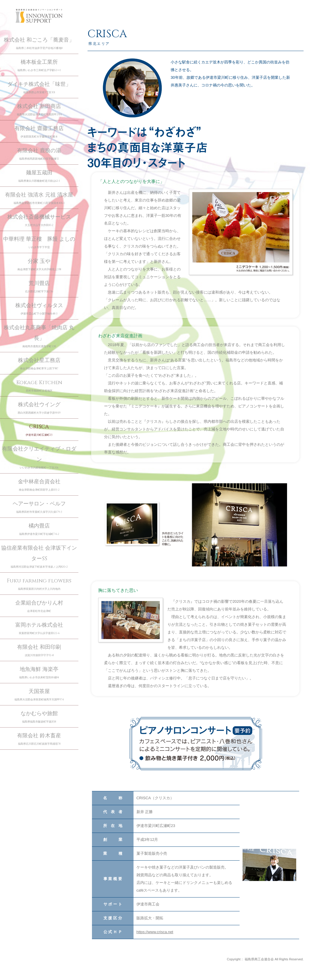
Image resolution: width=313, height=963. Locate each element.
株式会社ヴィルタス (39, 309)
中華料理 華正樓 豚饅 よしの (39, 242)
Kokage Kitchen (39, 386)
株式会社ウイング (39, 408)
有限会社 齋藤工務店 (39, 132)
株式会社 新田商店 (39, 110)
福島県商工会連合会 (259, 959)
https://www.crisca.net (155, 932)
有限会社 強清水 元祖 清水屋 (39, 198)
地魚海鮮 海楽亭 (39, 673)
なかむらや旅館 (39, 717)
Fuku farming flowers (39, 584)
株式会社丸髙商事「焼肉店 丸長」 (39, 336)
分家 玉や (39, 265)
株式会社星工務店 (39, 364)
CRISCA (39, 430)
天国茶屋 (39, 695)
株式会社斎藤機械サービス (39, 220)
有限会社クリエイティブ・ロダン (39, 457)
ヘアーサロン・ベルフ (39, 507)
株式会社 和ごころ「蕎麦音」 (39, 43)
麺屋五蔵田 (39, 176)
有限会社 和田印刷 (39, 650)
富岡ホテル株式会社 (39, 628)
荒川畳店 (39, 287)
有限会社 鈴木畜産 (39, 739)
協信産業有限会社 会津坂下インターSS (39, 556)
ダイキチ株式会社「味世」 (39, 88)
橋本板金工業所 (39, 65)
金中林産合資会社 (39, 485)
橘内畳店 (39, 529)
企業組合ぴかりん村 (39, 606)
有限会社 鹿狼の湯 (39, 154)
